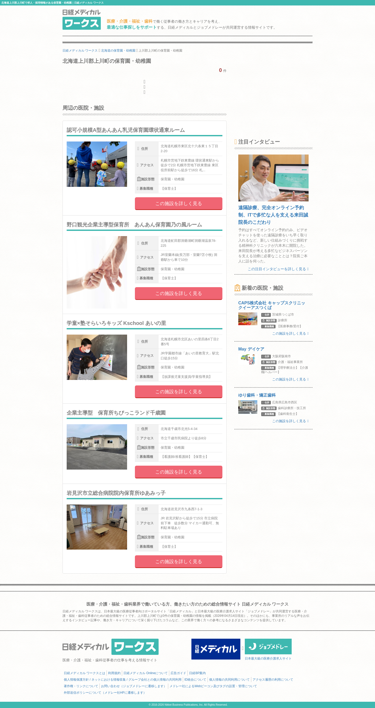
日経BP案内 (197, 673)
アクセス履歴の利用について (273, 679)
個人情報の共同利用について (229, 679)
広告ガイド (178, 673)
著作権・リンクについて (81, 686)
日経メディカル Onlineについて (145, 673)
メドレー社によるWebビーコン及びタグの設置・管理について (213, 686)
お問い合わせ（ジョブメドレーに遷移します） (134, 686)
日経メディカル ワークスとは (84, 673)
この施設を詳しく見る (178, 203)
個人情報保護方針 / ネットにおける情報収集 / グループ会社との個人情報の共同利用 (123, 679)
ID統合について (195, 679)
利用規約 (114, 673)
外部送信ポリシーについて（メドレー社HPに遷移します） (105, 692)
